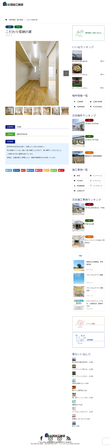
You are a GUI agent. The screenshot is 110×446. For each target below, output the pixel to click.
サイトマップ (52, 438)
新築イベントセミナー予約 (82, 12)
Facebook (41, 430)
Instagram (50, 430)
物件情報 (56, 5)
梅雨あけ (75, 396)
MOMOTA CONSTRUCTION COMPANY (54, 440)
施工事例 (68, 5)
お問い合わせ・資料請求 (65, 438)
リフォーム (97, 176)
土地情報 (80, 101)
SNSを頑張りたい (78, 375)
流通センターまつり (79, 410)
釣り (73, 417)
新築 (9, 27)
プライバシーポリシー (40, 438)
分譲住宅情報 (97, 101)
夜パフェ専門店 (77, 382)
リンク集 (23, 438)
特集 (80, 247)
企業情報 (80, 5)
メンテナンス (97, 181)
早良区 (18, 27)
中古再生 (80, 176)
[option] (37, 73)
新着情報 (44, 5)
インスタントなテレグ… (80, 403)
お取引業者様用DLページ (81, 438)
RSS (68, 430)
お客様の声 (80, 186)
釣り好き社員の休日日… (80, 61)
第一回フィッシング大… (80, 389)
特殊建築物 (80, 181)
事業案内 (92, 5)
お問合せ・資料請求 (60, 12)
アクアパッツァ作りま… (80, 75)
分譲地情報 (80, 107)
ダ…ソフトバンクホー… (80, 88)
